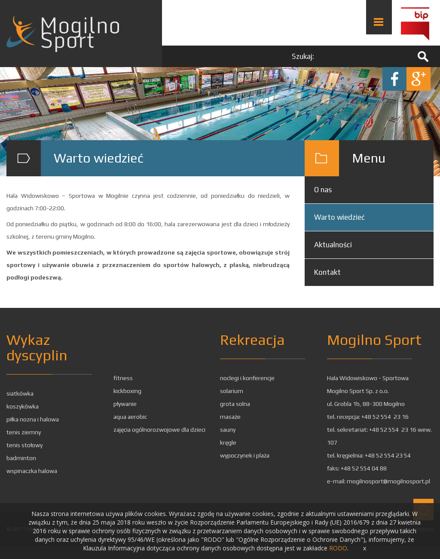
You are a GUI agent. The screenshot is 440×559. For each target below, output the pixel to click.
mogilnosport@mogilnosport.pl (388, 481)
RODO (338, 548)
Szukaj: (303, 56)
